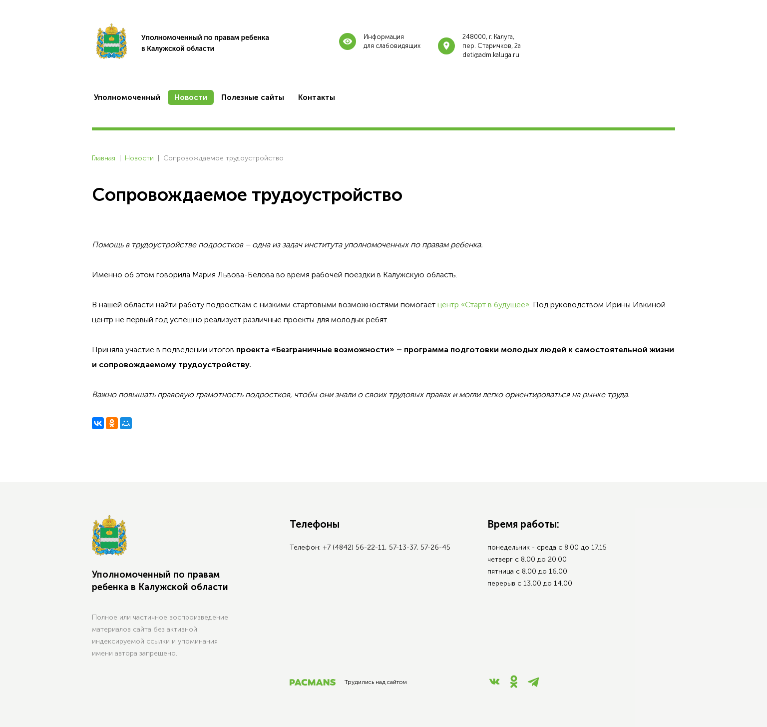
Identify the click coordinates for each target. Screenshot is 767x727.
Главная (103, 158)
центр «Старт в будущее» (483, 304)
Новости (139, 158)
